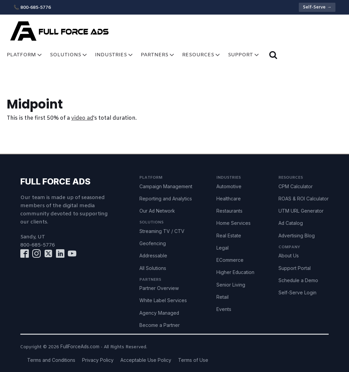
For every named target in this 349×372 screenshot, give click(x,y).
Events (223, 309)
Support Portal (294, 268)
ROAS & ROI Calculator (303, 198)
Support (244, 54)
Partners (158, 54)
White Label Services (163, 300)
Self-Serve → (317, 7)
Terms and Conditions (51, 360)
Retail (222, 297)
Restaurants (229, 211)
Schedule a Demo (298, 280)
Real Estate (228, 235)
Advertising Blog (296, 235)
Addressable (153, 255)
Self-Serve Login (297, 292)
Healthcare (228, 198)
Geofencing (152, 243)
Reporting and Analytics (165, 198)
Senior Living (230, 285)
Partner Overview (159, 288)
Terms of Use (193, 360)
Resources (201, 54)
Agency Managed (159, 313)
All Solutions (152, 268)
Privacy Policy (98, 360)
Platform (25, 54)
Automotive (228, 186)
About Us (288, 255)
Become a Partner (159, 325)
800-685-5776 (37, 245)
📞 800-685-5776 (32, 8)
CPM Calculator (295, 186)
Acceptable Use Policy (145, 360)
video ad (82, 118)
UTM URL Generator (301, 211)
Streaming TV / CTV (162, 231)
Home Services (233, 223)
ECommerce (230, 260)
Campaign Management (165, 186)
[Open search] (273, 54)
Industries (114, 54)
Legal (222, 248)
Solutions (69, 54)
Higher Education (235, 272)
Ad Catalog (290, 223)
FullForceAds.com (79, 346)
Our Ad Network (157, 211)
